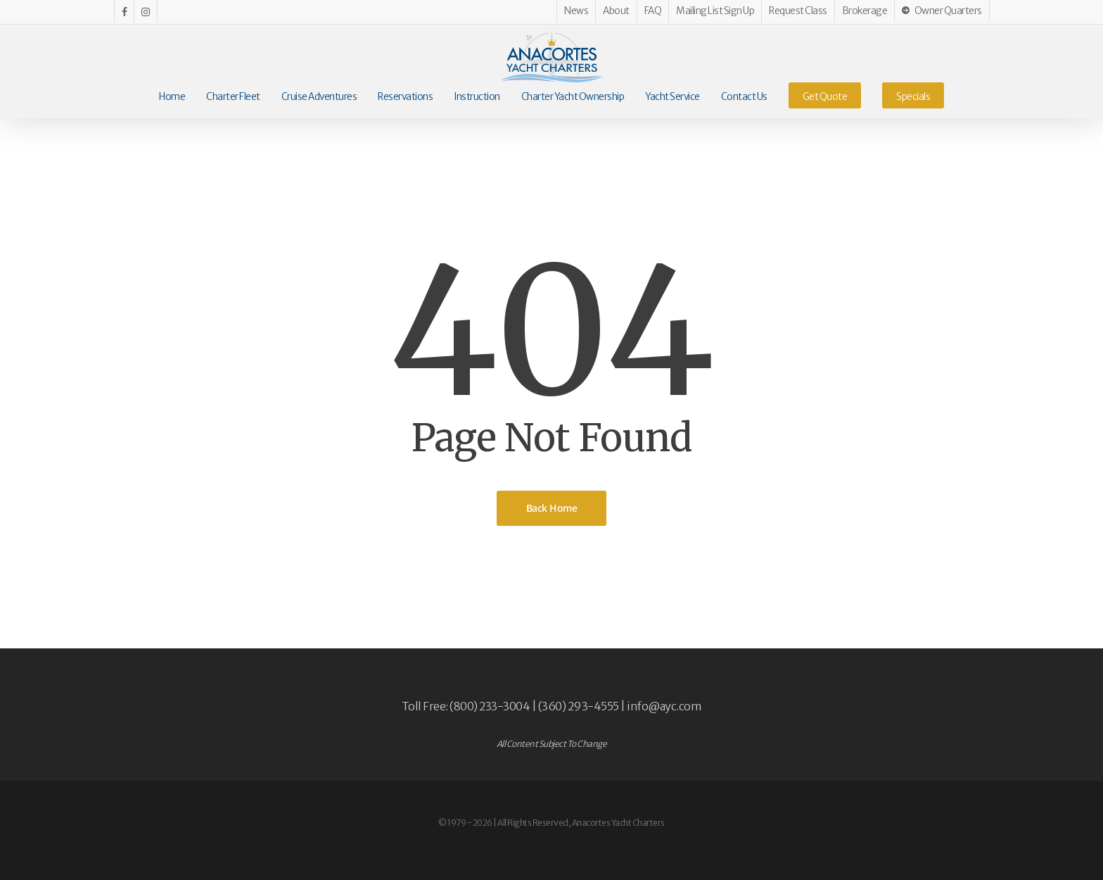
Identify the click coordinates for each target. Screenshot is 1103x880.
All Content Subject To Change (552, 743)
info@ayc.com (664, 706)
